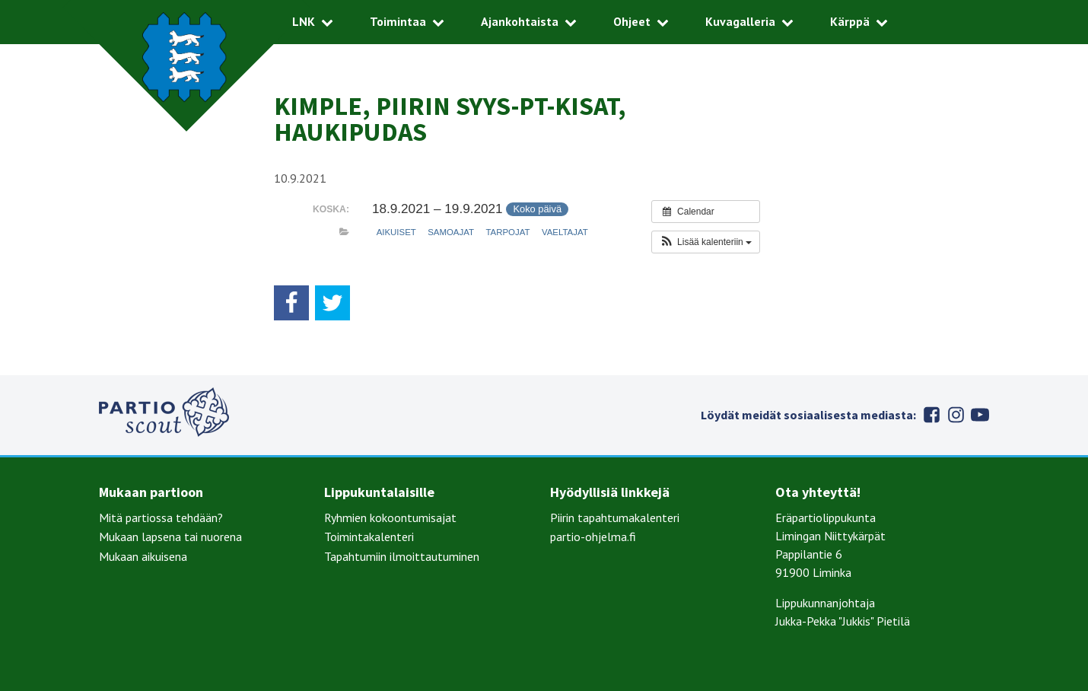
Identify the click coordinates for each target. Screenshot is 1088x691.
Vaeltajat (565, 232)
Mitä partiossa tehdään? (161, 517)
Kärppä (850, 21)
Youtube (980, 415)
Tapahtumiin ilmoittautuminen (401, 556)
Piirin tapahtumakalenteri (614, 517)
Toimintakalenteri (369, 536)
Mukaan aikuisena (143, 556)
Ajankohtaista (519, 21)
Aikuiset (396, 232)
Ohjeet (632, 21)
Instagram (955, 415)
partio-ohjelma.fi (593, 536)
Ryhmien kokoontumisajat (390, 517)
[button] (705, 242)
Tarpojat (507, 232)
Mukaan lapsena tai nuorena (170, 536)
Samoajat (451, 232)
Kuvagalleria (740, 21)
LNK (303, 21)
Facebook (931, 415)
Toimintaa (398, 21)
